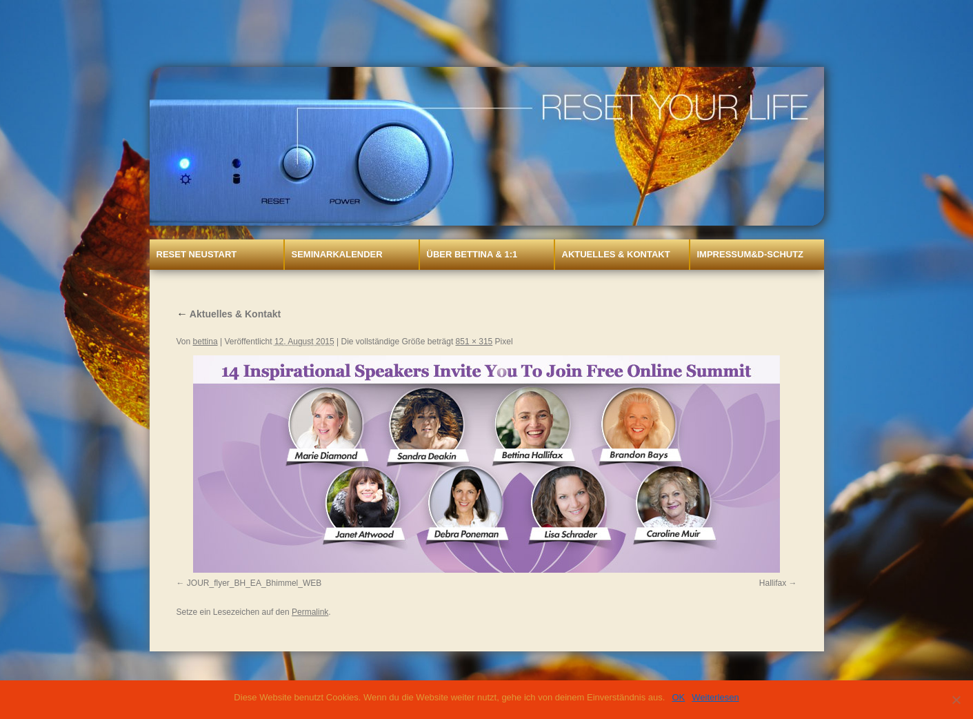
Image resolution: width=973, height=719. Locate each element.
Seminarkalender (337, 254)
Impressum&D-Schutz (750, 254)
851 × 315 (474, 341)
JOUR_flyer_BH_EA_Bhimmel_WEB (254, 583)
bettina (205, 341)
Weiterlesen (715, 697)
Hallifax (772, 583)
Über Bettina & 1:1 (472, 254)
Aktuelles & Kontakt (616, 254)
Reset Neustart (197, 254)
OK (678, 697)
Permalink (310, 612)
